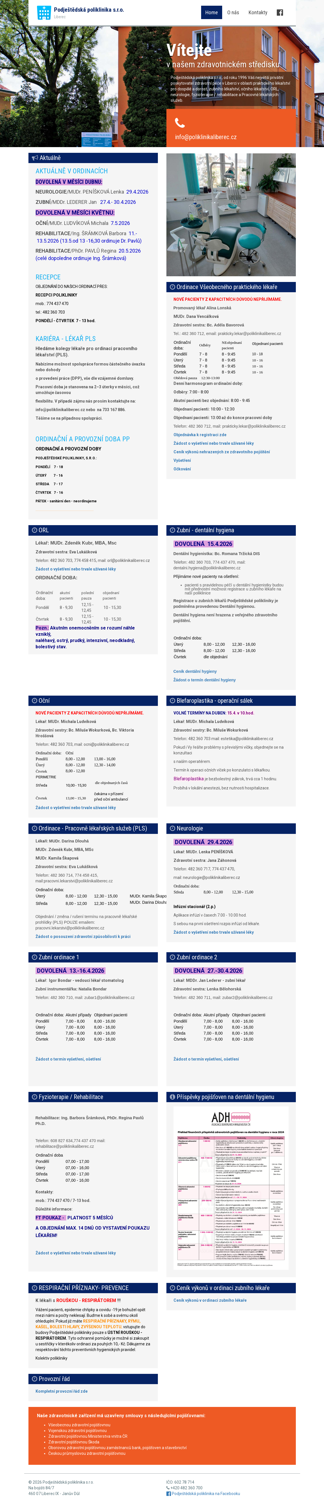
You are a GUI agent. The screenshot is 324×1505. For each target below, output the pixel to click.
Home (211, 12)
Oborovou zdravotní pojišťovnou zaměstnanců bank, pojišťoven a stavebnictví (117, 1447)
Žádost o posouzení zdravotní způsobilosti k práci (83, 936)
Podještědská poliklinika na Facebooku (203, 1493)
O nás (233, 12)
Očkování (182, 469)
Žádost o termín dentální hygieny (205, 680)
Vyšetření (182, 460)
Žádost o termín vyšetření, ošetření (68, 1059)
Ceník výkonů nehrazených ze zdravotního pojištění (222, 452)
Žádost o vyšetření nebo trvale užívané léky (214, 443)
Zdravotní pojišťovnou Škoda (73, 1442)
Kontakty (258, 12)
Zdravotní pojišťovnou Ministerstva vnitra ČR (87, 1436)
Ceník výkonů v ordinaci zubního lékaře (210, 1300)
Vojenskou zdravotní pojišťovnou (77, 1430)
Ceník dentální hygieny (195, 671)
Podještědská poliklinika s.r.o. (89, 13)
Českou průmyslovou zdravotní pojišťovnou (86, 1453)
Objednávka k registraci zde (200, 434)
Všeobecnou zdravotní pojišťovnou (79, 1425)
